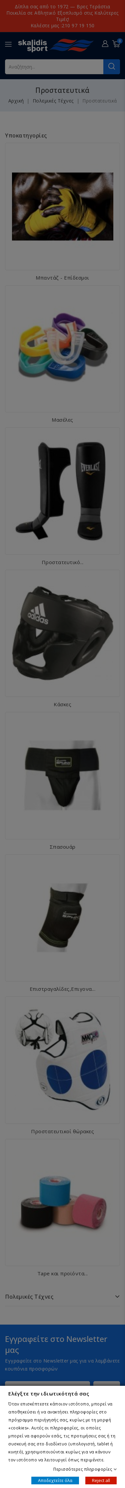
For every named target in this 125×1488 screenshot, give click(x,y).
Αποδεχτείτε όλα (55, 1480)
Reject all (101, 1480)
